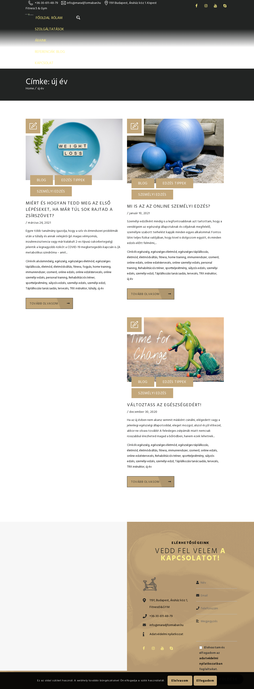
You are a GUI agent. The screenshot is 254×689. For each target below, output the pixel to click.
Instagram (206, 6)
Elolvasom (179, 680)
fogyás (87, 222)
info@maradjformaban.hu (84, 2)
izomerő (52, 228)
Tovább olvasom (50, 259)
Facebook (197, 6)
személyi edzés (76, 239)
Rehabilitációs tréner (82, 233)
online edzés (66, 228)
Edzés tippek (73, 136)
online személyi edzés (186, 218)
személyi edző (96, 239)
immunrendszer (35, 228)
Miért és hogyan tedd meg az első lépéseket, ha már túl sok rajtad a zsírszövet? (69, 165)
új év (101, 244)
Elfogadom (205, 680)
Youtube (215, 6)
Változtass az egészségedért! (164, 360)
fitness (77, 222)
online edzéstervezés (89, 228)
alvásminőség (45, 217)
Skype (225, 6)
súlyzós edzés (57, 239)
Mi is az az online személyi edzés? (168, 162)
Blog (41, 136)
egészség (61, 217)
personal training (56, 233)
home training (102, 222)
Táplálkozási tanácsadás (41, 244)
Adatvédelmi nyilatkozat (166, 588)
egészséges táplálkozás (193, 207)
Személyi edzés (51, 147)
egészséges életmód (81, 217)
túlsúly (92, 244)
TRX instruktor (78, 244)
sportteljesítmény (36, 239)
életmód (46, 222)
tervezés (63, 244)
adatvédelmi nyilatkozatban (210, 615)
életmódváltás (63, 222)
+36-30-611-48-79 (46, 2)
